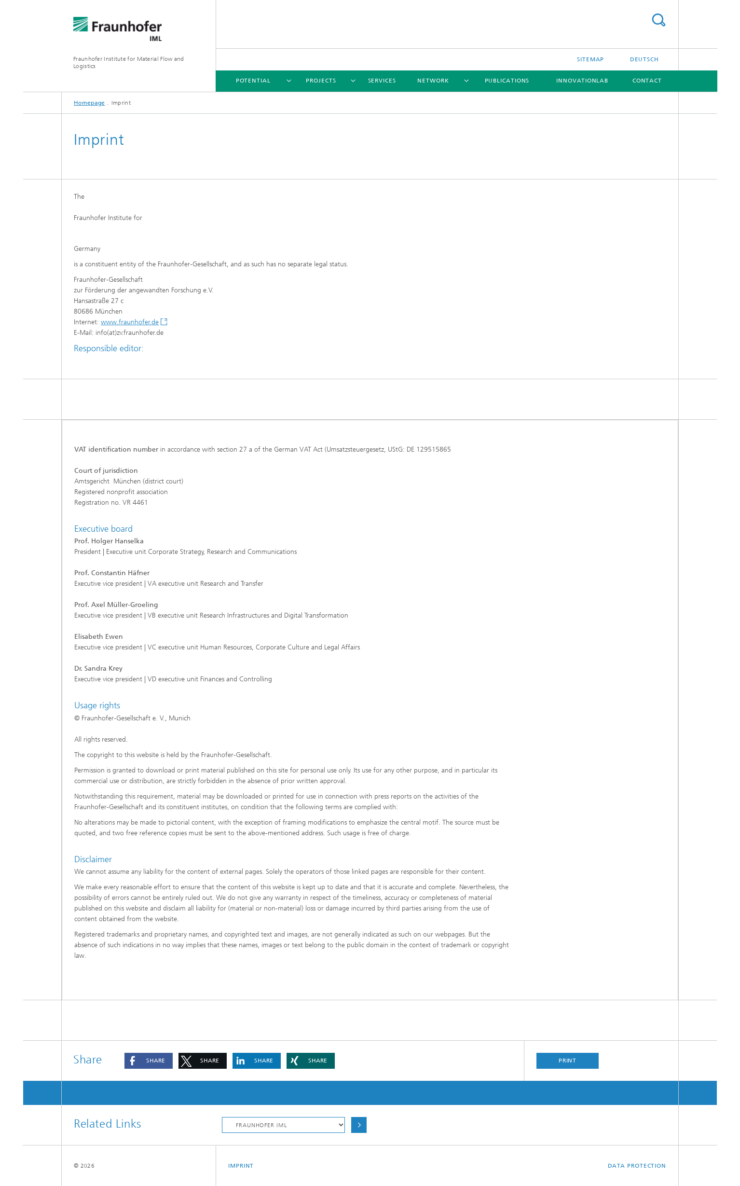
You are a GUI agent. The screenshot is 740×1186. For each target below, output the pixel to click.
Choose (359, 1125)
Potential (253, 80)
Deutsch (644, 59)
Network (433, 80)
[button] (148, 1061)
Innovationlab (582, 80)
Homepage (89, 102)
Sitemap (590, 59)
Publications (507, 80)
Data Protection (637, 1165)
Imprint (241, 1165)
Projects (321, 80)
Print (568, 1060)
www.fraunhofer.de (130, 322)
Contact (647, 80)
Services (382, 80)
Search (658, 20)
